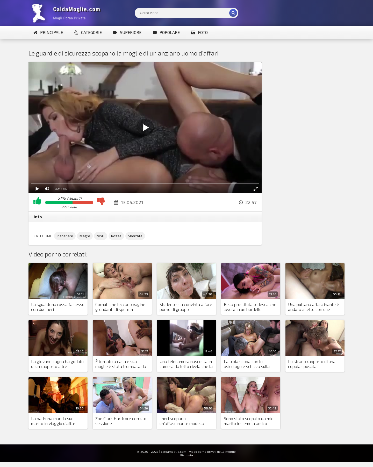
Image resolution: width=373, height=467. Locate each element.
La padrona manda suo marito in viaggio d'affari (53, 421)
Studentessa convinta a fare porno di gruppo (186, 307)
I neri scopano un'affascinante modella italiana (182, 421)
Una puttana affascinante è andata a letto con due (313, 307)
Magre (85, 236)
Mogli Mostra (67, 13)
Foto (199, 32)
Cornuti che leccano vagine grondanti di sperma (120, 307)
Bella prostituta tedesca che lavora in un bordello (250, 307)
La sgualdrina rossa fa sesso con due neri (57, 307)
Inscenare (65, 236)
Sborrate (135, 236)
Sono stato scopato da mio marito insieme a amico (249, 421)
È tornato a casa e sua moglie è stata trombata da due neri (120, 364)
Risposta (186, 455)
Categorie (88, 32)
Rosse (116, 236)
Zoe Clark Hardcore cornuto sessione (120, 421)
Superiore (127, 32)
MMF (101, 236)
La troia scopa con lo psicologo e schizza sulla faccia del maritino (247, 364)
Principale (48, 32)
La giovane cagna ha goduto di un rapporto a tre (57, 364)
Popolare (166, 32)
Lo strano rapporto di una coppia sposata (311, 364)
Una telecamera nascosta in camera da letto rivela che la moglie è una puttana (186, 364)
